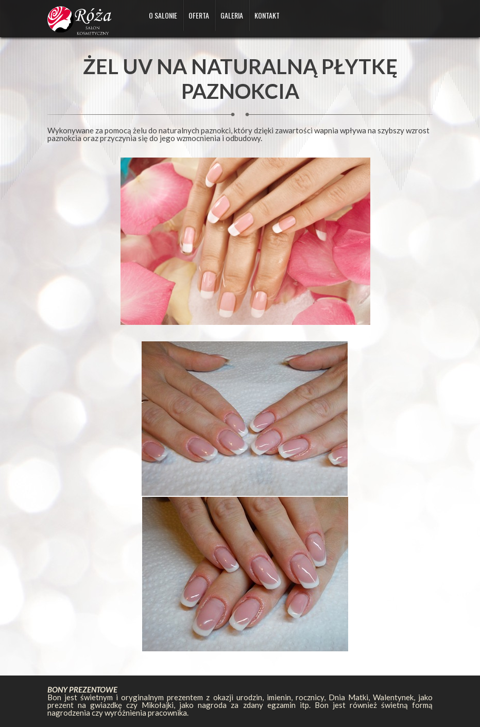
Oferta (198, 15)
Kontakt (267, 15)
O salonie (163, 15)
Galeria (231, 15)
